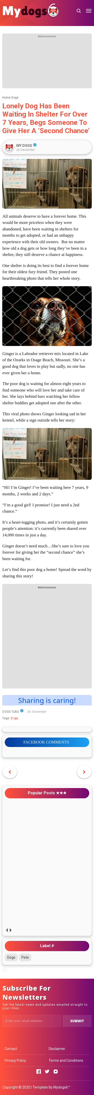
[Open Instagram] (56, 1071)
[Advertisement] (47, 63)
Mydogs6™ (61, 1087)
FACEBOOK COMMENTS (46, 742)
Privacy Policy (15, 1060)
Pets (25, 957)
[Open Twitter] (47, 1071)
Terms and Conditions (66, 1060)
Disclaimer (57, 1049)
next (10, 930)
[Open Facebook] (39, 1071)
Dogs (14, 718)
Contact (11, 1049)
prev (7, 930)
